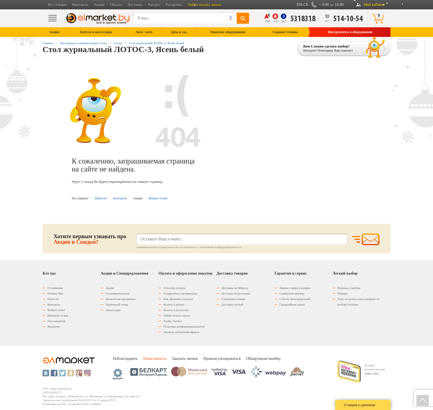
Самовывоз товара (233, 299)
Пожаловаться (154, 359)
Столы (118, 43)
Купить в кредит (173, 304)
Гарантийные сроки (292, 304)
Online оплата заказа (204, 4)
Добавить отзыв (57, 315)
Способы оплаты (174, 288)
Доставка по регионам (235, 293)
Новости (101, 198)
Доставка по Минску (234, 288)
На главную (80, 198)
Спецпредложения (117, 293)
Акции (99, 4)
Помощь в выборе (349, 288)
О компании (55, 288)
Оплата (116, 4)
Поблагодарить (125, 359)
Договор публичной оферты (181, 332)
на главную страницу (148, 182)
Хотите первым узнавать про (90, 239)
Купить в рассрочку (176, 310)
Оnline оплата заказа (176, 315)
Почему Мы (55, 293)
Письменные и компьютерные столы (83, 43)
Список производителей (294, 299)
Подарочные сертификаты (180, 293)
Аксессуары (113, 310)
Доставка (135, 4)
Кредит (154, 4)
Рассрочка (174, 4)
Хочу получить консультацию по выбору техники (358, 301)
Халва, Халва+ (172, 321)
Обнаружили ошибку (263, 359)
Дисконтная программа (120, 299)
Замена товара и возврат (295, 288)
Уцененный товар (116, 304)
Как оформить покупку (178, 299)
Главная (48, 43)
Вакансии (53, 326)
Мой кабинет (374, 4)
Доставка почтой (232, 304)
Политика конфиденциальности (183, 326)
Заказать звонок (185, 359)
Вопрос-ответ (158, 198)
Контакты (80, 4)
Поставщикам (56, 321)
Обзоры (342, 293)
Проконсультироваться (222, 359)
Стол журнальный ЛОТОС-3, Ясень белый (156, 43)
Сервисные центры (291, 293)
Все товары (57, 4)
